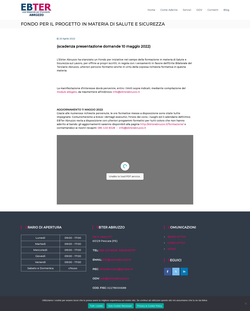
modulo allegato (67, 91)
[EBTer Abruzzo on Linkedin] (184, 271)
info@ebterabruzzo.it (132, 127)
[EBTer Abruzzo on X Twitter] (176, 271)
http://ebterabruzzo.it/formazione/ (162, 124)
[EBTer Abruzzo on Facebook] (167, 271)
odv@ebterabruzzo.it (114, 278)
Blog (226, 9)
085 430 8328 (106, 127)
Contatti (212, 9)
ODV (199, 9)
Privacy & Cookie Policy (149, 306)
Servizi (187, 9)
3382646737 (127, 250)
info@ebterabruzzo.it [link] (116, 259)
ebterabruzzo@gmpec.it (116, 269)
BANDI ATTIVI (177, 236)
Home (151, 9)
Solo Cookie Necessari (120, 306)
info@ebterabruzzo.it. (126, 91)
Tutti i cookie (96, 306)
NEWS (172, 249)
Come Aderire (169, 9)
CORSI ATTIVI (176, 242)
